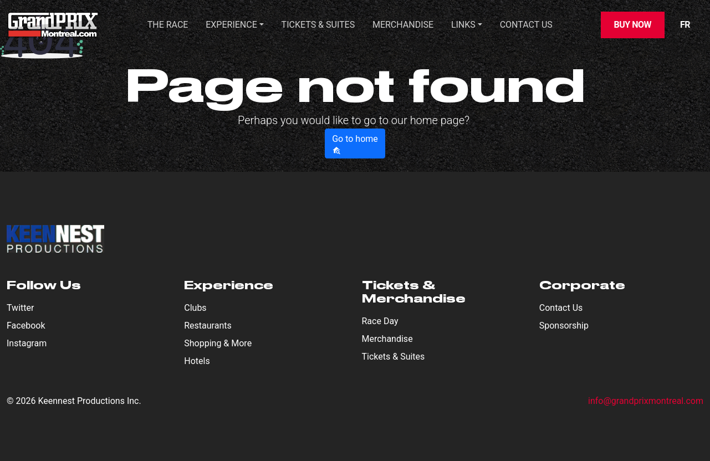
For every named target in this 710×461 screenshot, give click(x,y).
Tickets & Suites (393, 356)
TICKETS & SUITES (318, 24)
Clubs (195, 308)
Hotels (197, 361)
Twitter (20, 308)
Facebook (26, 325)
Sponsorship (564, 325)
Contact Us (561, 308)
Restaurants (208, 325)
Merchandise (402, 24)
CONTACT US (526, 24)
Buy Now (632, 24)
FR (685, 24)
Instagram (27, 343)
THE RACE (167, 24)
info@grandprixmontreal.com (645, 401)
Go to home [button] (355, 144)
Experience (231, 24)
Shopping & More (218, 343)
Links (463, 24)
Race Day (380, 321)
